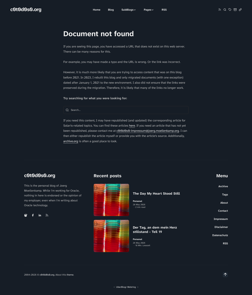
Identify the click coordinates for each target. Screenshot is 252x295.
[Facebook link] (33, 215)
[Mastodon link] (26, 215)
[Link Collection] (240, 9)
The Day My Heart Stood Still (156, 193)
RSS (164, 9)
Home (96, 9)
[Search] (224, 9)
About (224, 202)
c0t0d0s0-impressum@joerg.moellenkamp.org (148, 131)
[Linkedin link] (40, 215)
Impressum (221, 219)
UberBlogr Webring (126, 287)
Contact (223, 210)
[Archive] (235, 9)
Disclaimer (221, 227)
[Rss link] (219, 9)
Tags (225, 194)
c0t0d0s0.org (25, 9)
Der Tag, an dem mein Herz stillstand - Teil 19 (155, 229)
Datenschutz (220, 235)
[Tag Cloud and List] (230, 9)
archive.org (70, 141)
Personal (137, 201)
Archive (223, 186)
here (132, 126)
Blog (111, 9)
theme (70, 274)
